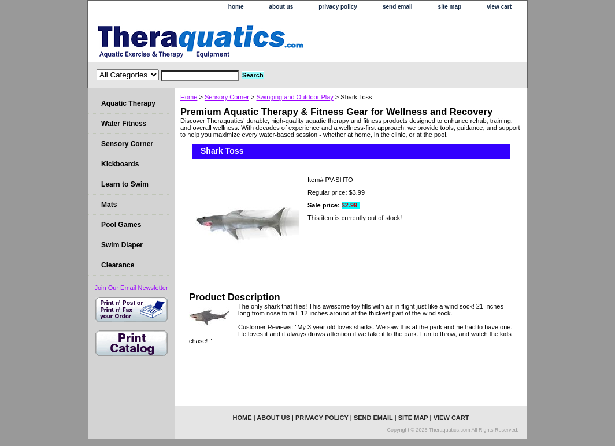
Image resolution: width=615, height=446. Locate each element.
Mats (109, 204)
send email (398, 6)
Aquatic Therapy (128, 103)
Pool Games (121, 225)
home (236, 6)
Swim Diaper (122, 245)
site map (450, 6)
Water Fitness (123, 124)
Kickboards (120, 164)
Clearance (117, 265)
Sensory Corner (227, 97)
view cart (499, 6)
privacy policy (337, 6)
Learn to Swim (125, 184)
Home (188, 97)
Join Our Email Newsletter (131, 287)
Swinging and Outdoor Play (294, 97)
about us (281, 6)
